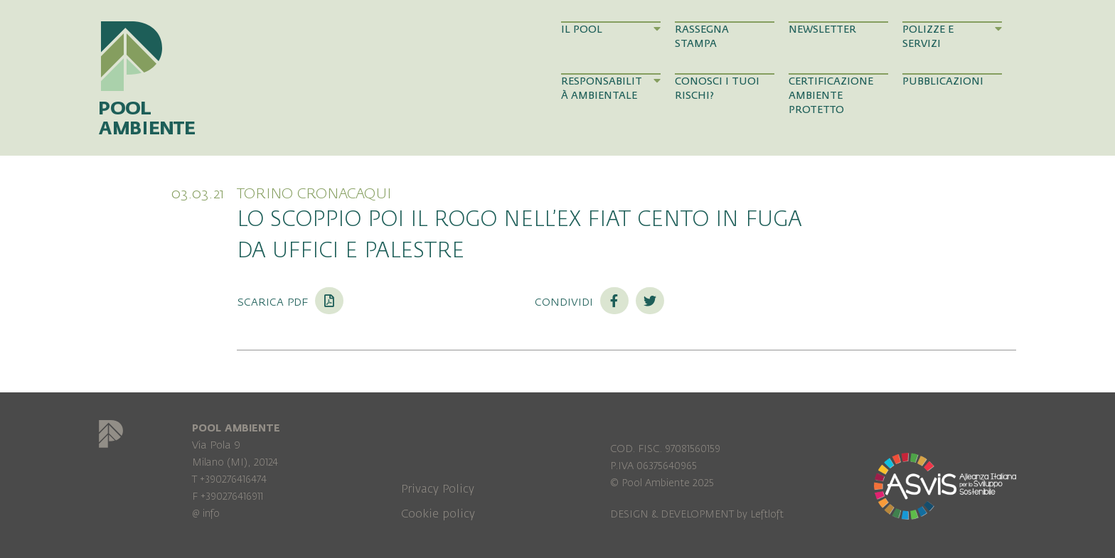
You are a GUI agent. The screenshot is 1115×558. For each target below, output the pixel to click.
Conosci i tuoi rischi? (717, 88)
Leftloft (767, 514)
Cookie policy (438, 514)
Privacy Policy (437, 489)
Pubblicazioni (942, 81)
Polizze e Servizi (952, 36)
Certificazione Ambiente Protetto (831, 96)
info (211, 513)
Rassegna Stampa (702, 36)
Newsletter (822, 29)
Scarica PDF (290, 301)
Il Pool (611, 29)
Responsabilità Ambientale (611, 88)
